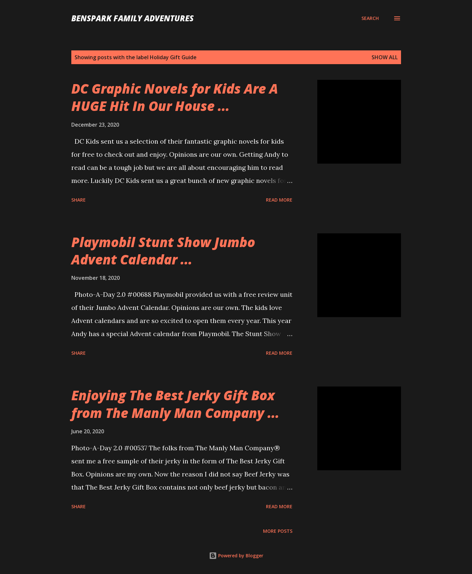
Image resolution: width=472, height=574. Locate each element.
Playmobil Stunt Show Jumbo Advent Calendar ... (163, 250)
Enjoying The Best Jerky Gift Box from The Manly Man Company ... (175, 404)
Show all (385, 57)
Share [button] (78, 200)
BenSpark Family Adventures (132, 18)
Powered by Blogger (236, 555)
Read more (279, 200)
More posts (277, 531)
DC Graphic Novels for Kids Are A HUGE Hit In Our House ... (174, 97)
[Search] (370, 18)
